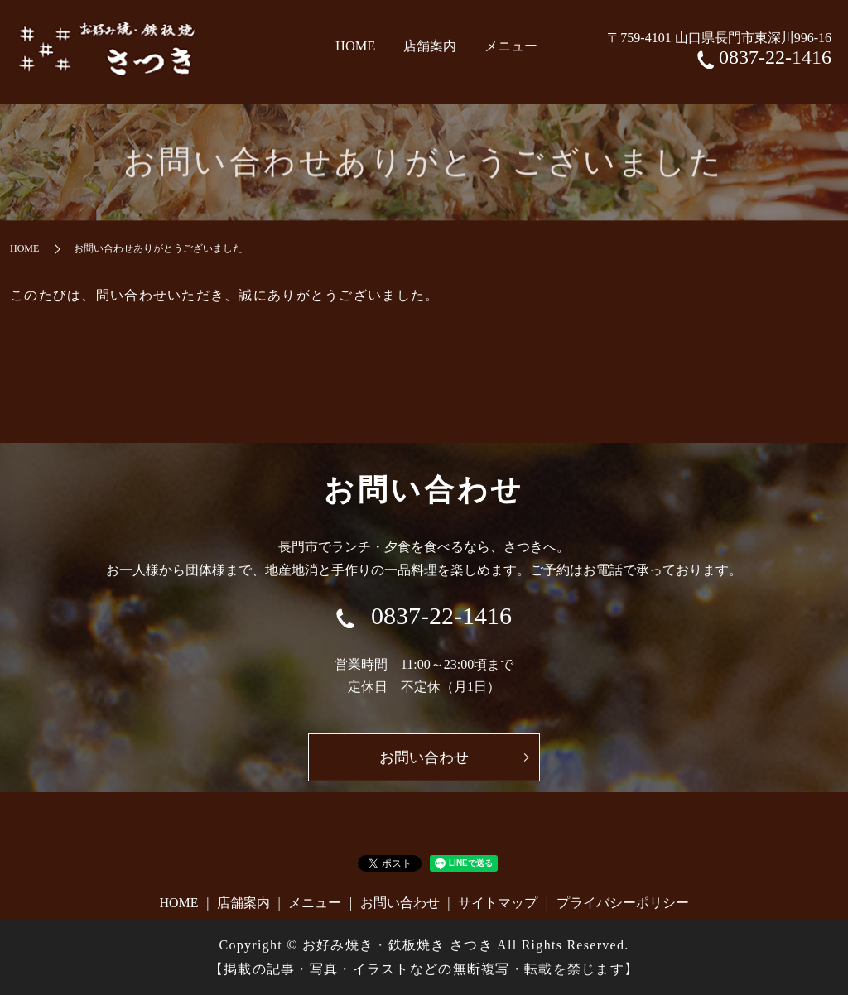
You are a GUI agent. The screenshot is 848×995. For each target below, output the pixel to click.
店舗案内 (427, 51)
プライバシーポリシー (622, 903)
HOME (330, 51)
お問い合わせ (400, 903)
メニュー (533, 51)
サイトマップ (497, 903)
